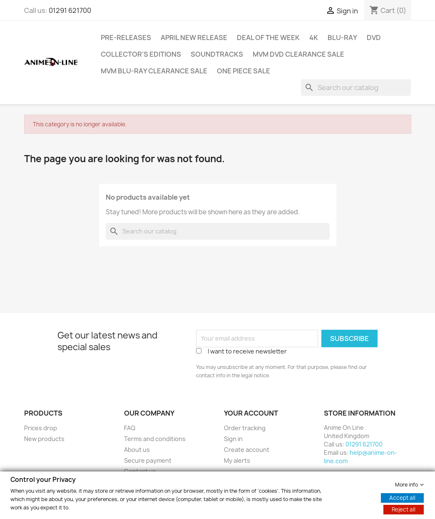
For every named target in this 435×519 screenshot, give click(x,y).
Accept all (402, 497)
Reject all (403, 509)
